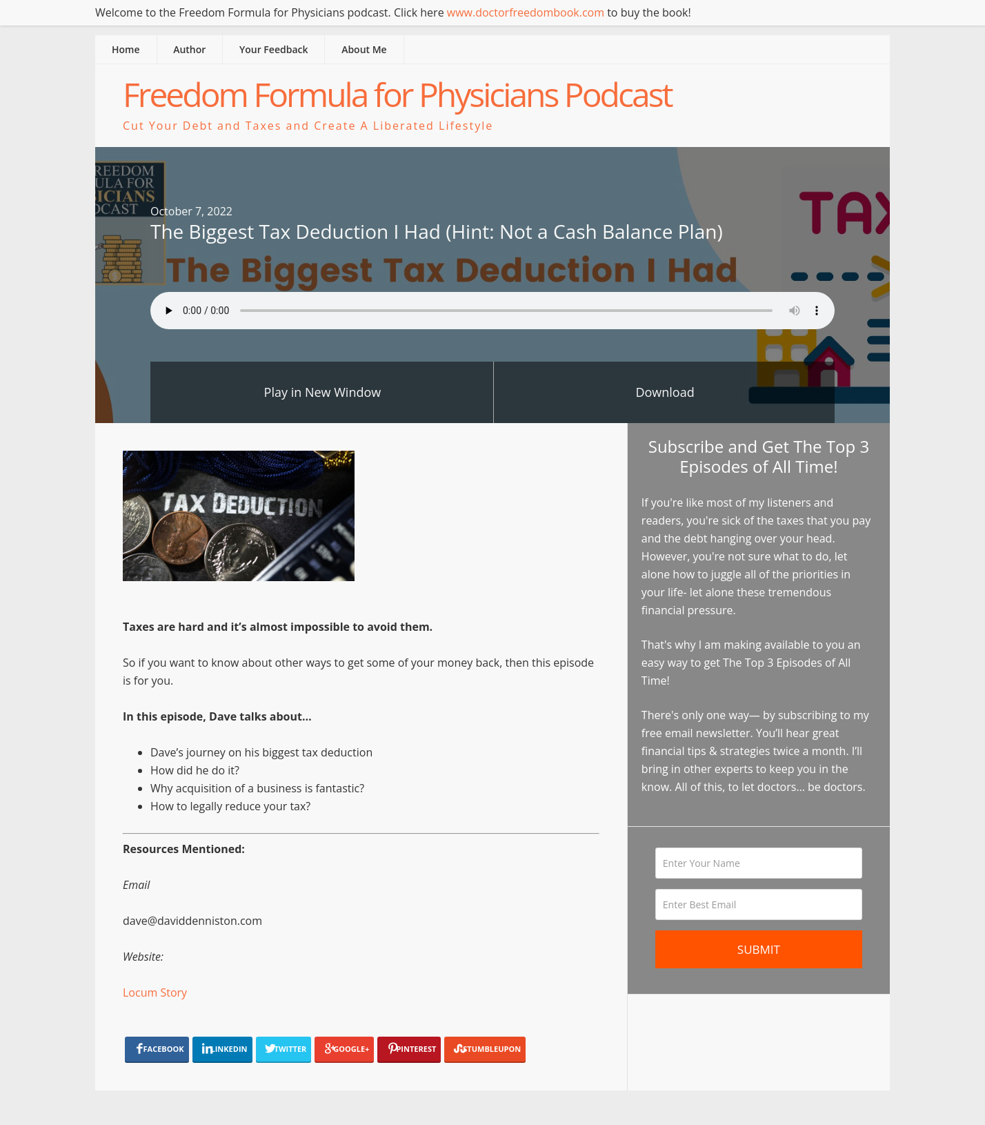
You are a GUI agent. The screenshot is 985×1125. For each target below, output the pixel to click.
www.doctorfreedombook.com (525, 12)
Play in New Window (322, 392)
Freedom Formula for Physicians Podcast (397, 94)
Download (664, 392)
